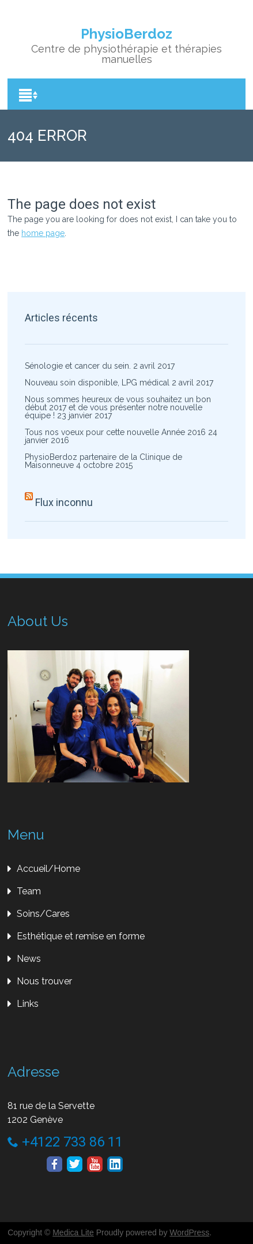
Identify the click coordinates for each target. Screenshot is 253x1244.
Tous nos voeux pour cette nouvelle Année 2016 (115, 432)
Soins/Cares (43, 913)
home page (43, 233)
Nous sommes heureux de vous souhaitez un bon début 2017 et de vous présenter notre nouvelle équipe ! (118, 407)
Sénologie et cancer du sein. (78, 365)
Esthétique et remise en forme (81, 936)
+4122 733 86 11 (65, 1142)
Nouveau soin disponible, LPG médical (97, 382)
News (29, 958)
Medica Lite (73, 1232)
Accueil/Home (48, 868)
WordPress (189, 1232)
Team (29, 891)
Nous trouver (44, 981)
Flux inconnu (64, 502)
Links (28, 1003)
